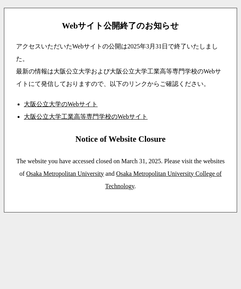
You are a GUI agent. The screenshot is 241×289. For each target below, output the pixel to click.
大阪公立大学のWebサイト (61, 104)
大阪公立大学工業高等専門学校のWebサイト (86, 116)
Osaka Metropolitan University (65, 173)
